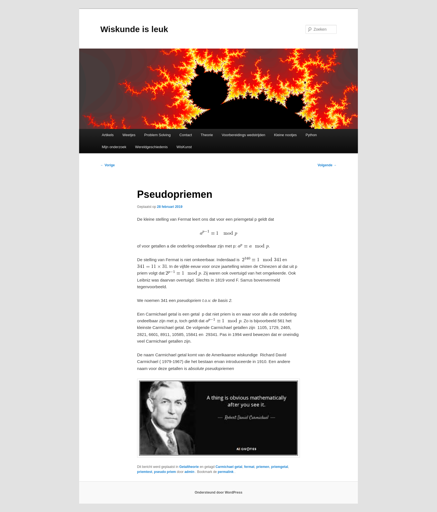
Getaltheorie (189, 467)
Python (311, 135)
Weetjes (128, 135)
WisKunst (184, 147)
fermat (249, 467)
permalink (226, 472)
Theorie (207, 135)
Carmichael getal (228, 467)
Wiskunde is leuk (134, 29)
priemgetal (279, 467)
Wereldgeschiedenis (151, 147)
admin (189, 472)
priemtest (144, 472)
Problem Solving (157, 135)
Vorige (107, 165)
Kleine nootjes (285, 135)
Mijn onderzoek (114, 147)
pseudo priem (165, 472)
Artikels (108, 135)
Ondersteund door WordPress (218, 492)
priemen (262, 467)
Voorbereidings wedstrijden (243, 135)
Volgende (327, 165)
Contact (185, 135)
